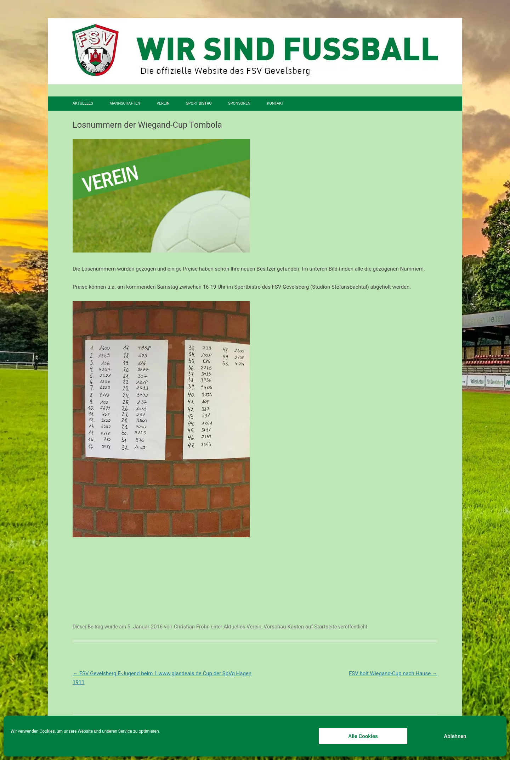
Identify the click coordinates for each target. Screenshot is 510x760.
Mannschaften (124, 103)
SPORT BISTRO (198, 103)
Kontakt (275, 103)
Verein (163, 103)
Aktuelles (83, 103)
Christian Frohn (192, 626)
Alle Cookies (363, 736)
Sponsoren (239, 103)
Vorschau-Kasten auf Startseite (300, 626)
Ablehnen (455, 736)
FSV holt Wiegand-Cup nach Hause (393, 673)
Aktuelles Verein (242, 626)
